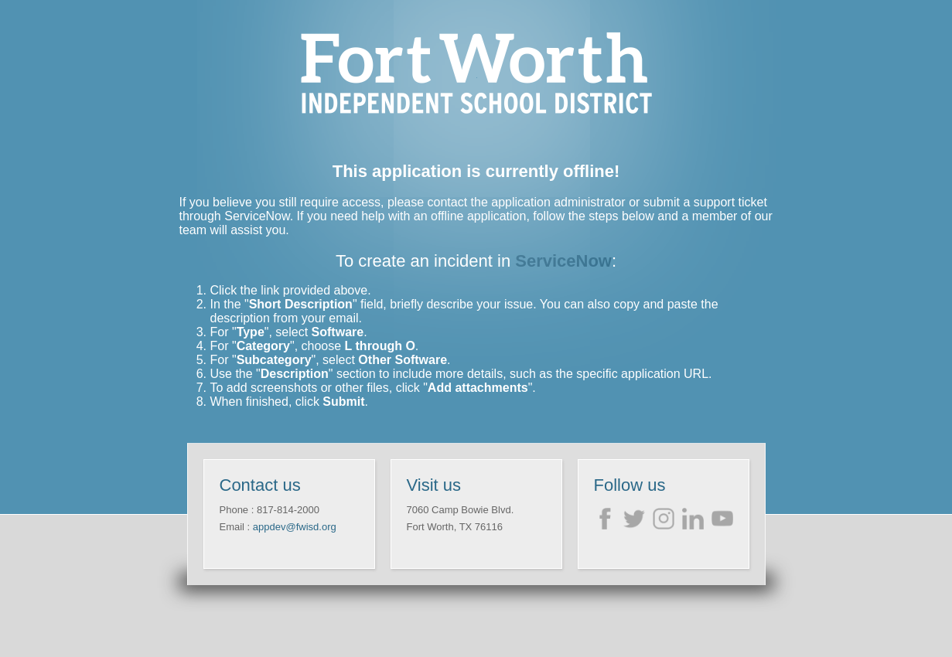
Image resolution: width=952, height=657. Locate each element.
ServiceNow (563, 261)
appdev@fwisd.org (294, 527)
